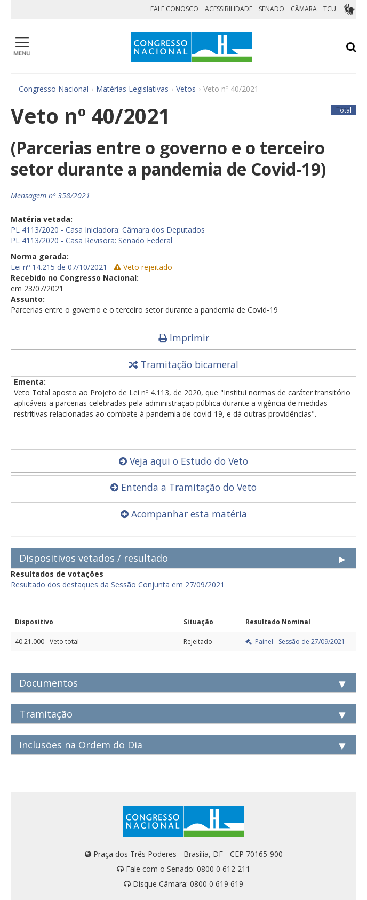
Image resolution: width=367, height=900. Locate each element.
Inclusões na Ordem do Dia (80, 744)
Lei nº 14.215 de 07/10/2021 (59, 267)
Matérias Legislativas (132, 89)
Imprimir (183, 337)
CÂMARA (304, 8)
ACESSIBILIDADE (228, 8)
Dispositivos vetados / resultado (93, 558)
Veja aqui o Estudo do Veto (183, 461)
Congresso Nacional (54, 89)
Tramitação (46, 713)
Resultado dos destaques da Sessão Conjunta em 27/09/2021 (118, 584)
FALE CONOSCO (174, 8)
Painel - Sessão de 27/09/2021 (295, 641)
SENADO (271, 8)
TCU (329, 8)
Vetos (186, 89)
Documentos (48, 682)
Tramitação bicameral (183, 364)
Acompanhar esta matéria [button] (184, 513)
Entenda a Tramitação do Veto (183, 487)
